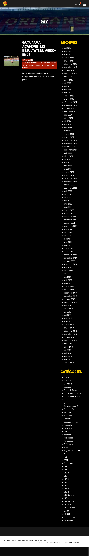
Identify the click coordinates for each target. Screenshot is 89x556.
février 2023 (69, 174)
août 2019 (68, 308)
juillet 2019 (68, 311)
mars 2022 (68, 209)
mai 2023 (67, 165)
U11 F (66, 478)
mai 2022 (67, 203)
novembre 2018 (70, 336)
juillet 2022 (68, 197)
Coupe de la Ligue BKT (73, 402)
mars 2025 (68, 95)
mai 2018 (67, 356)
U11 (65, 475)
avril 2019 (68, 321)
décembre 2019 (70, 295)
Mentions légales (54, 551)
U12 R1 (53, 64)
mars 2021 (68, 247)
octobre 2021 (69, 225)
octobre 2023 (69, 149)
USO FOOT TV (69, 526)
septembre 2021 (70, 228)
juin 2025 (67, 85)
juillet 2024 (68, 120)
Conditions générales (73, 551)
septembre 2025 (70, 76)
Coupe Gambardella (72, 405)
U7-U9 (66, 520)
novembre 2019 (70, 298)
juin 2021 (67, 238)
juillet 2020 (68, 273)
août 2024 (68, 117)
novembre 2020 (70, 260)
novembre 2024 (70, 108)
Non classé (68, 447)
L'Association (69, 434)
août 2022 (68, 193)
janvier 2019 (69, 330)
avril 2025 (68, 92)
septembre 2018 (70, 343)
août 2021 (68, 232)
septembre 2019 (70, 305)
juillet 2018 (68, 349)
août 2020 (68, 270)
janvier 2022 (69, 216)
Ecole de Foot (70, 418)
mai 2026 (67, 50)
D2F (65, 408)
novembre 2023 (70, 146)
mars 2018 (68, 362)
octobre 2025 (69, 73)
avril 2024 (68, 130)
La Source (68, 437)
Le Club (67, 440)
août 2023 (68, 155)
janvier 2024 (69, 139)
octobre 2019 (69, 302)
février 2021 (69, 251)
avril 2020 (68, 282)
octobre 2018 (69, 340)
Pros (66, 456)
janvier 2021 (69, 254)
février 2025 (69, 98)
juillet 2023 (68, 159)
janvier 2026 (69, 63)
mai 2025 (67, 89)
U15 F (66, 494)
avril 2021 (68, 244)
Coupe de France (71, 399)
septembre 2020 (70, 267)
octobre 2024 (69, 111)
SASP (66, 469)
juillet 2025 (68, 82)
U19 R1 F (67, 513)
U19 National (69, 510)
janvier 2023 (69, 178)
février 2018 (69, 365)
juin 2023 (67, 162)
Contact (40, 551)
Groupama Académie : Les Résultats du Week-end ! (39, 50)
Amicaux (67, 389)
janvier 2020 (69, 292)
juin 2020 (67, 276)
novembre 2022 (70, 184)
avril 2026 (68, 54)
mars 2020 (68, 286)
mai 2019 (67, 317)
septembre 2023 (70, 152)
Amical (67, 386)
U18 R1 (67, 507)
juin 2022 (67, 200)
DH (65, 412)
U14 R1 (31, 67)
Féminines (68, 424)
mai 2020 (67, 279)
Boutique (67, 396)
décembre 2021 (70, 219)
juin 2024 (67, 124)
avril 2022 (68, 206)
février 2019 (69, 327)
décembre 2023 (70, 143)
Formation (26, 64)
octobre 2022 (69, 187)
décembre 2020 (70, 257)
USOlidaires (68, 529)
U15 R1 (37, 67)
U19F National (69, 516)
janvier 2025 (69, 101)
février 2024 (69, 136)
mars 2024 (68, 133)
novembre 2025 (70, 70)
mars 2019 (68, 324)
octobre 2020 (69, 263)
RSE (65, 466)
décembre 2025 (70, 66)
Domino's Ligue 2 (71, 415)
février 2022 (69, 213)
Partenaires (68, 450)
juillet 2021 (68, 235)
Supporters (68, 472)
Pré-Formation (44, 64)
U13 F (66, 485)
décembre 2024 (70, 104)
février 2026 (69, 60)
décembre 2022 (70, 181)
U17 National (45, 67)
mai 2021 (67, 241)
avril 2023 (68, 168)
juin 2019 (67, 314)
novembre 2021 (70, 222)
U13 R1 (25, 67)
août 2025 (68, 79)
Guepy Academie (71, 431)
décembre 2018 (70, 333)
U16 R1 (67, 501)
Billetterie (68, 392)
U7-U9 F (67, 523)
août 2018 (68, 346)
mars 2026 (68, 57)
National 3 (34, 64)
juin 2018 (67, 352)
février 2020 (69, 289)
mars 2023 (68, 171)
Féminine (67, 421)
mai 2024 (67, 127)
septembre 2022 (70, 190)
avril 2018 (68, 359)
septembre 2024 (70, 114)
